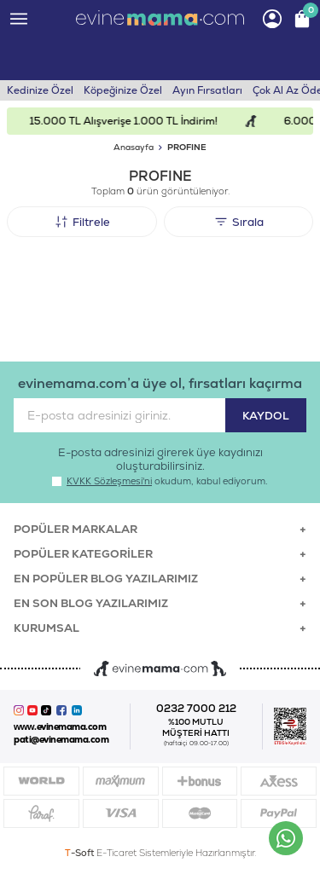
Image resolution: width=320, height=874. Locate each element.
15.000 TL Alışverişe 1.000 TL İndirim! (131, 121)
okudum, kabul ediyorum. (160, 480)
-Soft (80, 853)
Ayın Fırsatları (207, 90)
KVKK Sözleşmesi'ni (109, 481)
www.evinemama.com (60, 727)
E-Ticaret (116, 853)
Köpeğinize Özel (123, 90)
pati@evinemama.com (61, 739)
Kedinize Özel (40, 90)
